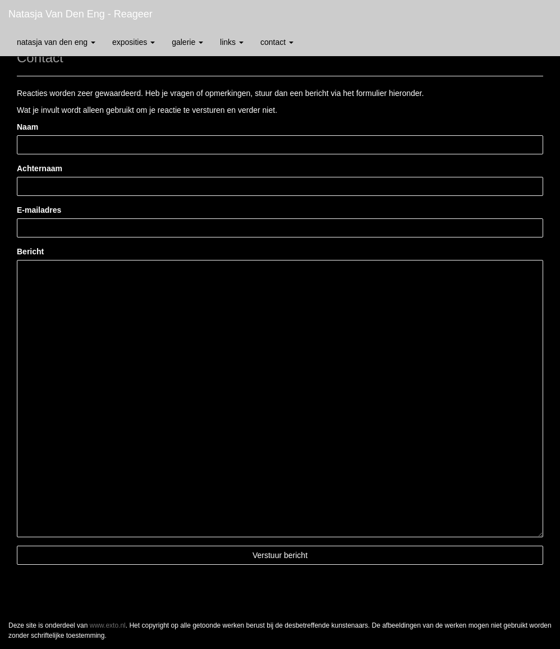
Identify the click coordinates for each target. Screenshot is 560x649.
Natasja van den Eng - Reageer (80, 14)
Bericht (30, 251)
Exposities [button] (133, 42)
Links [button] (232, 42)
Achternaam (39, 168)
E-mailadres (39, 209)
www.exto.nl (108, 625)
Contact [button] (276, 42)
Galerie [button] (187, 42)
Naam (27, 126)
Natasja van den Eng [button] (56, 42)
